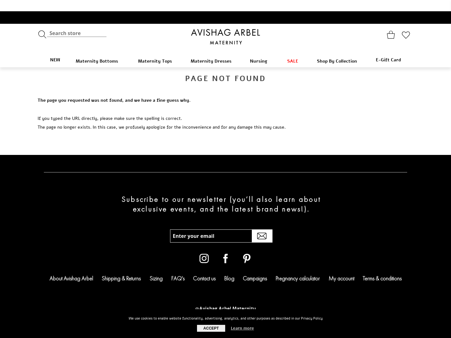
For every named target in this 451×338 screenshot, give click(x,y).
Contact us (204, 267)
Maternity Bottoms (100, 50)
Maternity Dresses (214, 50)
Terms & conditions (382, 267)
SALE (295, 50)
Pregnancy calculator (298, 267)
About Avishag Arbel (71, 267)
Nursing (262, 50)
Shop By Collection (340, 50)
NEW (55, 49)
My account (341, 267)
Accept (211, 328)
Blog (229, 267)
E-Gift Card (388, 49)
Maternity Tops (158, 50)
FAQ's (177, 267)
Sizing (156, 267)
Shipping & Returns (121, 267)
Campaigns (255, 267)
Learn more (242, 328)
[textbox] (76, 22)
